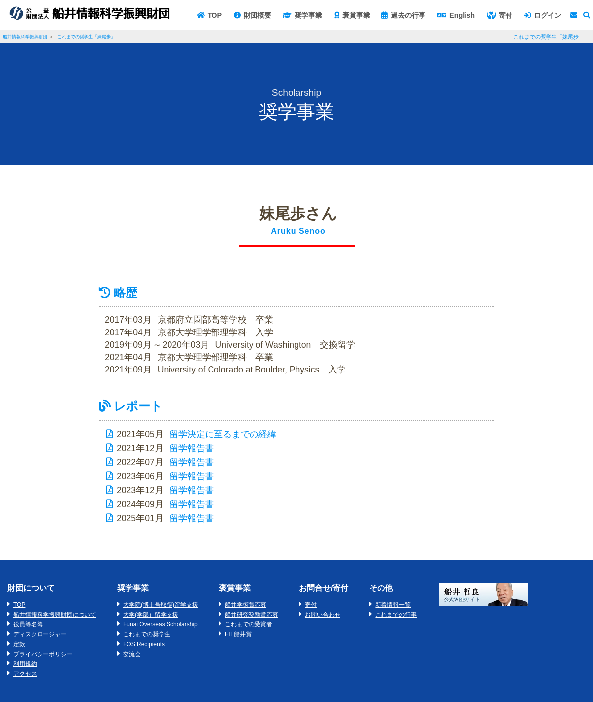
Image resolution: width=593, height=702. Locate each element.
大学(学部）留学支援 (150, 614)
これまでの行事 (396, 614)
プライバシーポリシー (43, 654)
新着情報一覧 (393, 604)
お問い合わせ (322, 614)
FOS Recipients (144, 644)
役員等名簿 (28, 624)
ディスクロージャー (40, 634)
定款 (19, 644)
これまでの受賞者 (248, 624)
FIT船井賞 (238, 634)
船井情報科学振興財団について (54, 614)
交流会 (132, 654)
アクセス (25, 673)
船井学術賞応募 (245, 604)
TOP (19, 604)
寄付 (311, 604)
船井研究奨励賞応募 (251, 614)
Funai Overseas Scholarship (160, 624)
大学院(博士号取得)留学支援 (160, 604)
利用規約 (25, 664)
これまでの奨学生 (146, 634)
